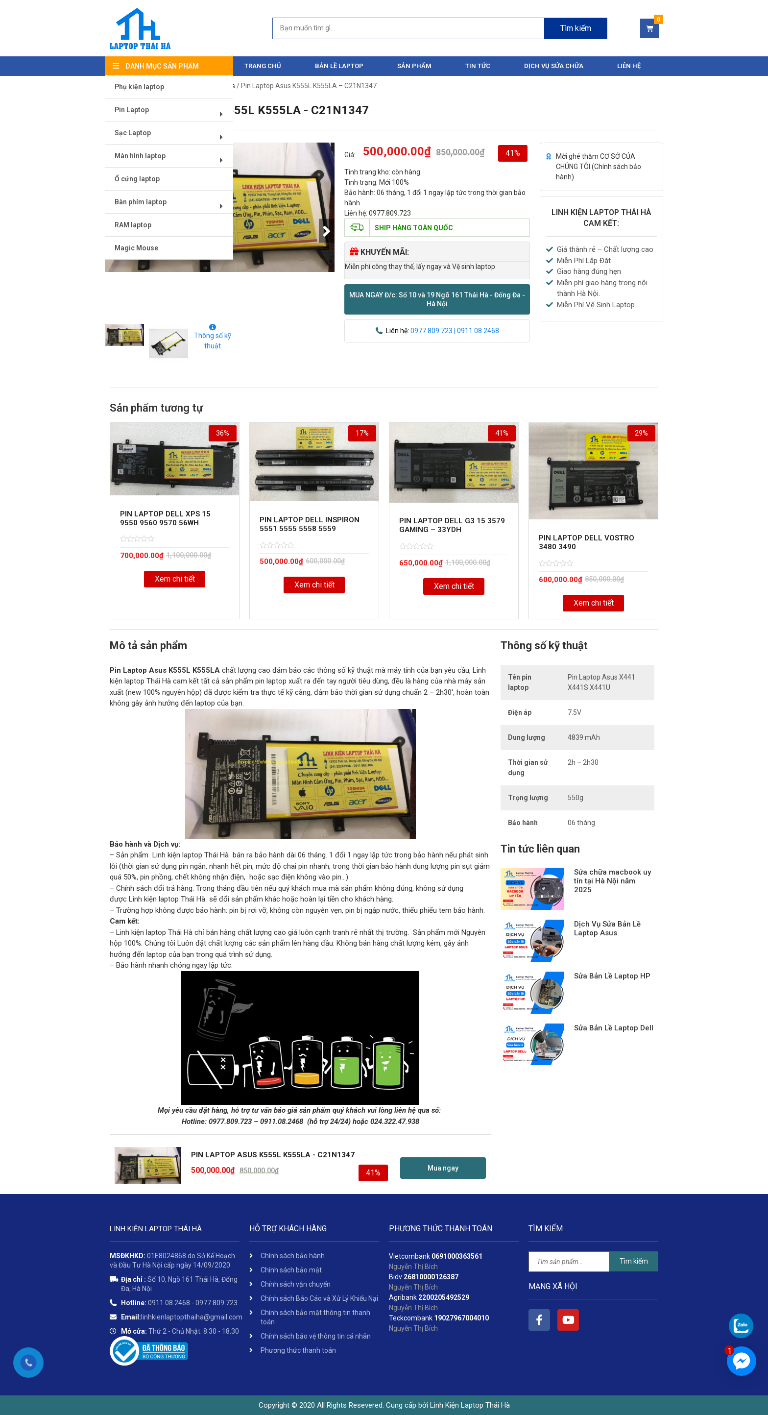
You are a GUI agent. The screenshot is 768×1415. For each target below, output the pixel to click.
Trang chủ (262, 66)
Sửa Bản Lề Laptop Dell (613, 1028)
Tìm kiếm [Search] (575, 28)
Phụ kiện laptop (140, 87)
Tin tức (477, 66)
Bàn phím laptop (172, 206)
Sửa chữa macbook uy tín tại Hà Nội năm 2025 (612, 881)
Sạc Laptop (172, 137)
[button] (437, 299)
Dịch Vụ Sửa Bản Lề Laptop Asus (607, 928)
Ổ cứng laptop (137, 179)
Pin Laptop (172, 114)
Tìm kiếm (634, 1261)
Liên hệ (629, 66)
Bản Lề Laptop (339, 66)
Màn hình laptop (172, 160)
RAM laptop (133, 225)
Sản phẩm (414, 66)
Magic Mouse (137, 248)
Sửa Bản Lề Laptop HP (612, 976)
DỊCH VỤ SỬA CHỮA (553, 66)
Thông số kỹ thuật (212, 337)
